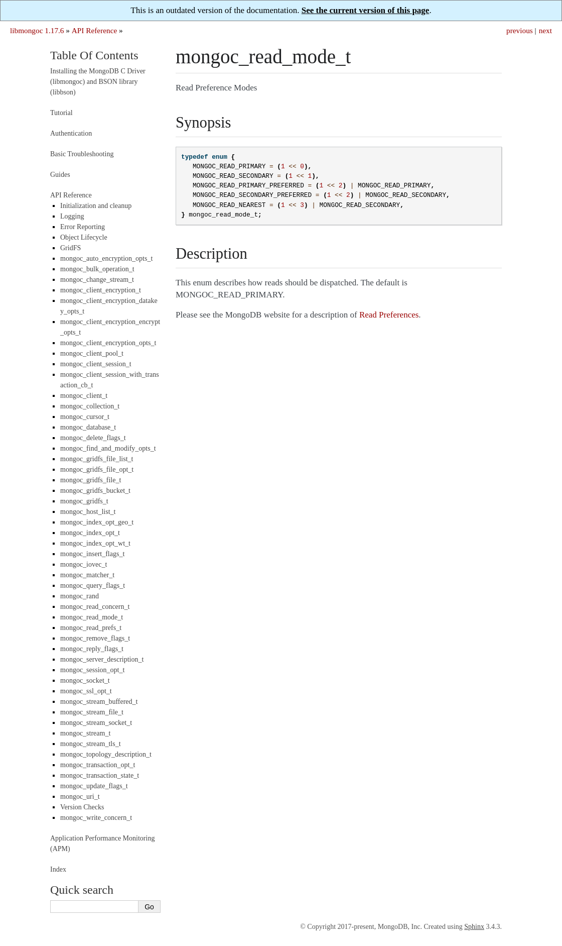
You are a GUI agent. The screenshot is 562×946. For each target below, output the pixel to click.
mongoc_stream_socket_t (96, 722)
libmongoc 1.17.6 (37, 30)
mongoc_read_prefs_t (90, 628)
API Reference (94, 30)
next (545, 30)
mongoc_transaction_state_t (99, 775)
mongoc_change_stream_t (97, 279)
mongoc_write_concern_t (96, 817)
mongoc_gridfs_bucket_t (95, 490)
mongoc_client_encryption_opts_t (108, 343)
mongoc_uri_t (80, 796)
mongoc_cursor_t (84, 417)
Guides (60, 174)
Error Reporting (82, 227)
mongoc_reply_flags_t (91, 649)
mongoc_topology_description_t (106, 754)
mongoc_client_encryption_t (100, 290)
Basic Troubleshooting (81, 154)
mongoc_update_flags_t (94, 786)
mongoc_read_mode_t (91, 617)
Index (58, 869)
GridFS (70, 248)
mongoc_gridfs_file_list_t (96, 459)
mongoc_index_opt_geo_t (96, 522)
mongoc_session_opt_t (92, 670)
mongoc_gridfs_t (84, 501)
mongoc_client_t (83, 395)
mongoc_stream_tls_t (90, 744)
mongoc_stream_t (85, 733)
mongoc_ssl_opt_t (86, 691)
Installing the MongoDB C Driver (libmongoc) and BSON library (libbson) (98, 81)
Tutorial (61, 113)
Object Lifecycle (83, 237)
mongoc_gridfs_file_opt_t (96, 469)
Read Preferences (388, 315)
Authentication (71, 133)
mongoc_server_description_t (102, 659)
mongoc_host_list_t (87, 511)
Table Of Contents (94, 55)
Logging (72, 216)
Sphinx (474, 926)
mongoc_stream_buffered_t (98, 701)
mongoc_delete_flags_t (93, 438)
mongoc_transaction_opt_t (97, 765)
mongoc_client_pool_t (91, 353)
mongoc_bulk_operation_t (97, 269)
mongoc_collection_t (89, 406)
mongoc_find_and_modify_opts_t (108, 448)
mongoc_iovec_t (83, 564)
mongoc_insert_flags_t (92, 554)
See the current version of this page (366, 10)
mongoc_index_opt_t (90, 533)
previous (519, 30)
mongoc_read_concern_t (94, 606)
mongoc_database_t (88, 427)
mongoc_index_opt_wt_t (95, 543)
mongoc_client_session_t (95, 364)
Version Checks (82, 807)
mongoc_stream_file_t (91, 712)
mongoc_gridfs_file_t (90, 480)
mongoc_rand (79, 596)
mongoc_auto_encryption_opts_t (106, 258)
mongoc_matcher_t (87, 575)
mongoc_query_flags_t (92, 585)
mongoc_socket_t (85, 680)
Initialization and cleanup (95, 205)
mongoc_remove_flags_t (95, 638)
